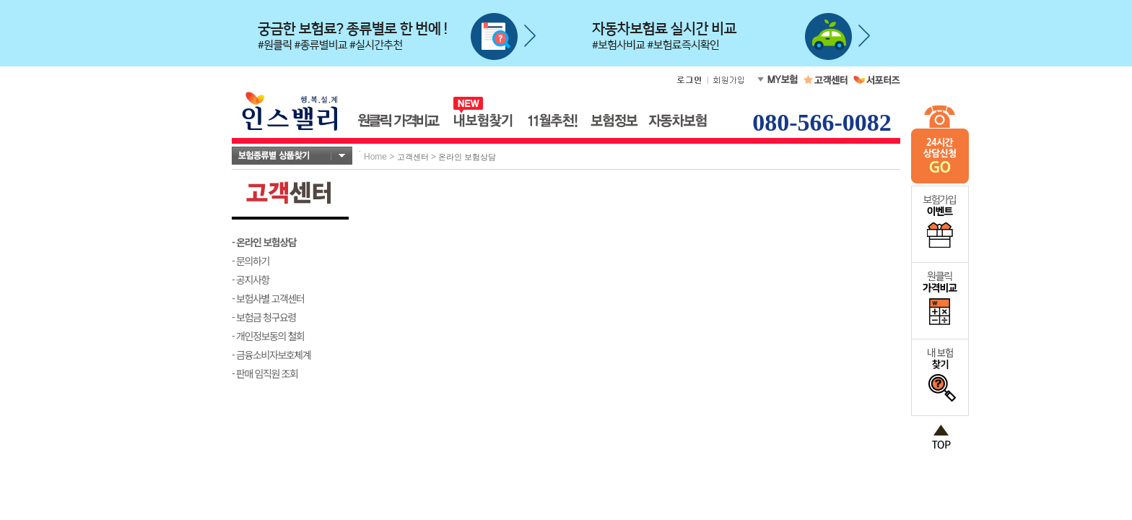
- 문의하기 (250, 261)
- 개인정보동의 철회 (268, 336)
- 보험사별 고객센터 (268, 298)
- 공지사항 (250, 279)
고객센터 (413, 156)
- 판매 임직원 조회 (264, 373)
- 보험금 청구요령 (264, 317)
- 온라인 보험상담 (264, 242)
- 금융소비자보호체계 (271, 354)
